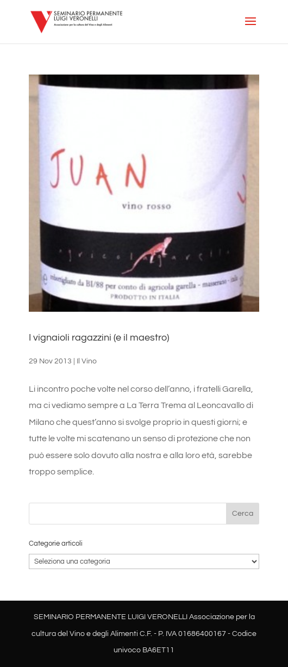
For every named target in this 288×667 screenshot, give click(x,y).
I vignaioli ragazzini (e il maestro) (99, 337)
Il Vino (87, 361)
